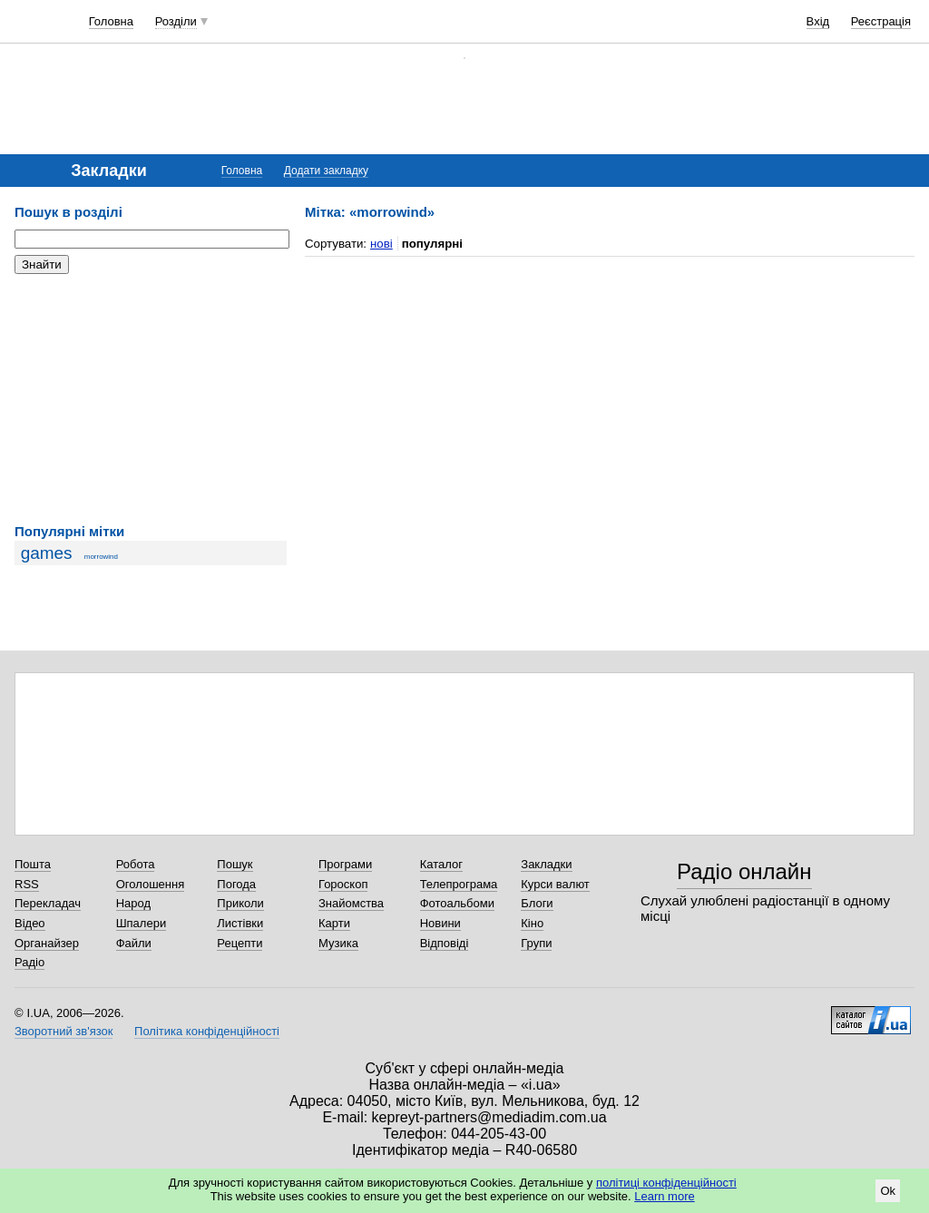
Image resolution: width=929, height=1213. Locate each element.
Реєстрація (881, 21)
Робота (135, 864)
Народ (133, 903)
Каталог (441, 864)
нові (381, 243)
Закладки (546, 864)
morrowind (101, 557)
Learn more (664, 1196)
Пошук (234, 864)
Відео (30, 923)
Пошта (33, 864)
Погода (236, 884)
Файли (134, 943)
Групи (536, 943)
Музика (338, 943)
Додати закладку (326, 170)
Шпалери (141, 923)
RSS (27, 884)
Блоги (537, 903)
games (47, 552)
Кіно (532, 923)
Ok (887, 1191)
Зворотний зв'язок (63, 1031)
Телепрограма (459, 884)
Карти (334, 923)
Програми (345, 864)
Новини (440, 923)
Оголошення (150, 884)
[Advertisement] (151, 399)
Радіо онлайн (744, 871)
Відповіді (444, 943)
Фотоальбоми (457, 903)
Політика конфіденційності (206, 1031)
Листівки (240, 923)
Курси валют (555, 884)
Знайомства (351, 903)
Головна (111, 21)
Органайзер (47, 943)
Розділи (176, 21)
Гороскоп (342, 884)
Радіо (29, 962)
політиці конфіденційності (666, 1182)
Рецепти (239, 943)
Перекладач (48, 903)
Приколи (240, 903)
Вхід (818, 21)
